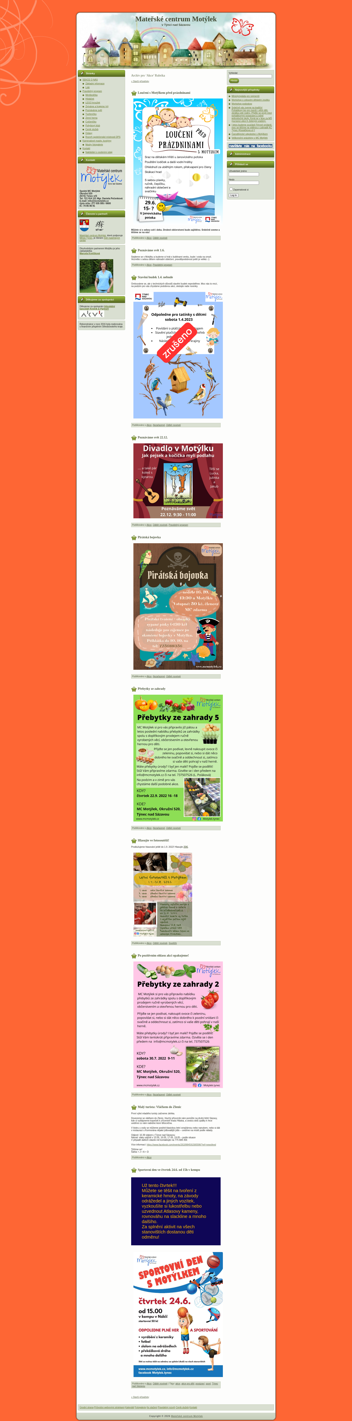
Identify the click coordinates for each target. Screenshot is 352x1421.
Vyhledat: (233, 73)
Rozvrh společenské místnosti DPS (102, 137)
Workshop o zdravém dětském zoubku (251, 100)
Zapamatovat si (239, 189)
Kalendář (129, 1407)
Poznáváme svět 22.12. (153, 437)
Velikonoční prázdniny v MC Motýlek (250, 138)
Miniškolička (91, 95)
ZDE (185, 847)
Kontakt (86, 148)
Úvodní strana (86, 1407)
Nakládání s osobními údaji (98, 152)
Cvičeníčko (90, 121)
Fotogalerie (140, 1407)
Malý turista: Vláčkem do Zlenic (159, 1107)
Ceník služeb (91, 129)
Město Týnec (86, 238)
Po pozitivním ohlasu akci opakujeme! (163, 955)
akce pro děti (187, 1383)
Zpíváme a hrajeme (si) (97, 106)
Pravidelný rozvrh (166, 1407)
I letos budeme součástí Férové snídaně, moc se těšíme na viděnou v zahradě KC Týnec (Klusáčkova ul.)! (252, 127)
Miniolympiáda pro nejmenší (246, 96)
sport (208, 1383)
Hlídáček (89, 99)
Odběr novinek (160, 238)
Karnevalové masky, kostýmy (97, 141)
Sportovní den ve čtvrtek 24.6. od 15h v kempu (169, 1169)
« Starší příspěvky (140, 81)
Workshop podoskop (242, 104)
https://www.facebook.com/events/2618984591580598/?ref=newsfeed (181, 1144)
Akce (149, 238)
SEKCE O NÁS (90, 80)
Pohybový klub (92, 125)
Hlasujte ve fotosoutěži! (153, 840)
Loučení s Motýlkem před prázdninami (164, 92)
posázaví (200, 1383)
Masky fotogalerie (94, 144)
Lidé (87, 87)
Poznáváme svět (93, 110)
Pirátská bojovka (149, 537)
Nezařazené (159, 425)
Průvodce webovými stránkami (109, 1407)
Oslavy (88, 133)
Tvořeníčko (90, 114)
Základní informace (94, 83)
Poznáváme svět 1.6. (151, 250)
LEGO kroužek (92, 102)
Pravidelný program (92, 91)
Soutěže (173, 943)
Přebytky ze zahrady (152, 688)
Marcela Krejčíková (90, 253)
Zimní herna (91, 118)
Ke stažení (152, 1407)
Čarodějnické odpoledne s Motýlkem (250, 134)
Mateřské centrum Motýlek (176, 19)
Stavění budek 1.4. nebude (155, 277)
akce (177, 1383)
